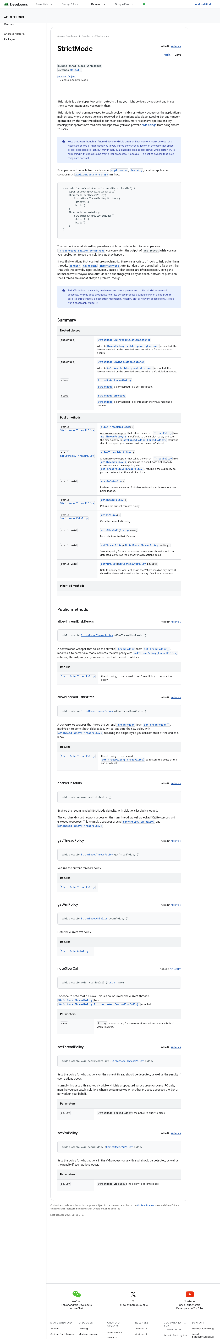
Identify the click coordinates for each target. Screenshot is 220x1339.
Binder (167, 294)
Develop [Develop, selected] (96, 4)
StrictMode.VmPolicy (111, 395)
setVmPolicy (109, 563)
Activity (136, 170)
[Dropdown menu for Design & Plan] (82, 4)
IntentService (109, 265)
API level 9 (176, 46)
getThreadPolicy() (113, 436)
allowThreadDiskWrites (116, 452)
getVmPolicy (109, 515)
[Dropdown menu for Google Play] (133, 4)
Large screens (114, 1331)
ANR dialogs (148, 125)
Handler (74, 265)
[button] (22, 39)
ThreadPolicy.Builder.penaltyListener (133, 346)
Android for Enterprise (62, 1334)
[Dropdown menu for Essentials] (53, 4)
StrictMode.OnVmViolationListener (121, 361)
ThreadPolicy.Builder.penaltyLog (81, 250)
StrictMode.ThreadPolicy (114, 380)
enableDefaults (111, 481)
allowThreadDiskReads (115, 427)
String (124, 530)
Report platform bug (203, 1328)
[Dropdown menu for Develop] (106, 4)
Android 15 (141, 1328)
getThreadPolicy (112, 499)
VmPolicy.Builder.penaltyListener (130, 368)
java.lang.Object (66, 76)
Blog (149, 4)
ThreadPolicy (163, 433)
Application (119, 170)
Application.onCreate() (91, 174)
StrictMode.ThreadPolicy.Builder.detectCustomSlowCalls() (99, 1004)
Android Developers (67, 36)
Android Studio (204, 4)
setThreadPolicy (112, 545)
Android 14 (141, 1334)
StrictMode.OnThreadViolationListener (124, 339)
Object (74, 70)
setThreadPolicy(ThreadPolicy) (144, 440)
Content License (145, 1205)
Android (54, 1328)
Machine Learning (88, 1334)
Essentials (42, 4)
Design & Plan (70, 4)
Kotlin (166, 55)
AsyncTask (90, 265)
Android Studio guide (175, 1335)
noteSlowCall (110, 530)
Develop (86, 36)
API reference (14, 17)
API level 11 (175, 968)
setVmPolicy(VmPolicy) (138, 821)
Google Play (122, 4)
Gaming (83, 1328)
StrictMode (105, 386)
